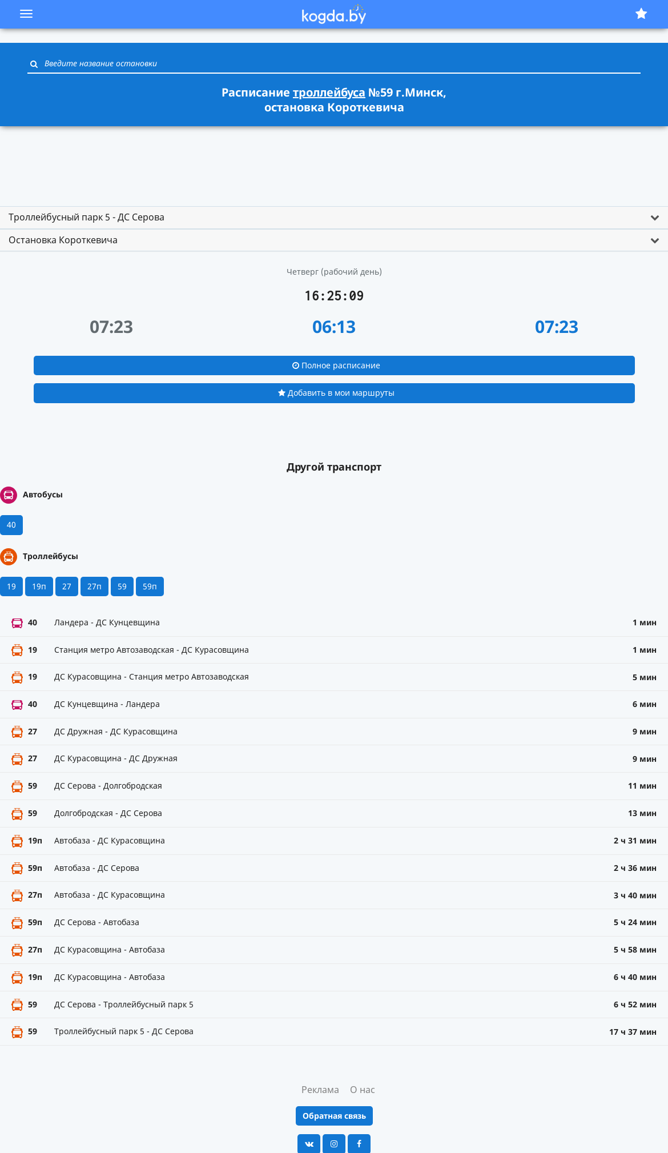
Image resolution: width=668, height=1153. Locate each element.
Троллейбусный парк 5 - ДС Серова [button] (86, 217)
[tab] (334, 217)
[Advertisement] (334, 161)
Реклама (320, 1089)
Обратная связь (334, 1115)
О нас (362, 1089)
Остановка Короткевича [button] (63, 240)
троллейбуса (329, 92)
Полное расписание (336, 365)
